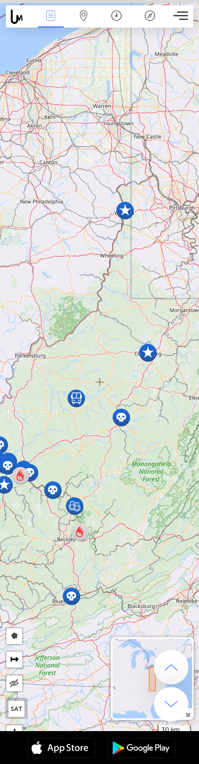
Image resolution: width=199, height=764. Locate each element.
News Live (50, 16)
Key (149, 16)
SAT (17, 709)
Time (116, 16)
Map (84, 16)
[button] (147, 352)
